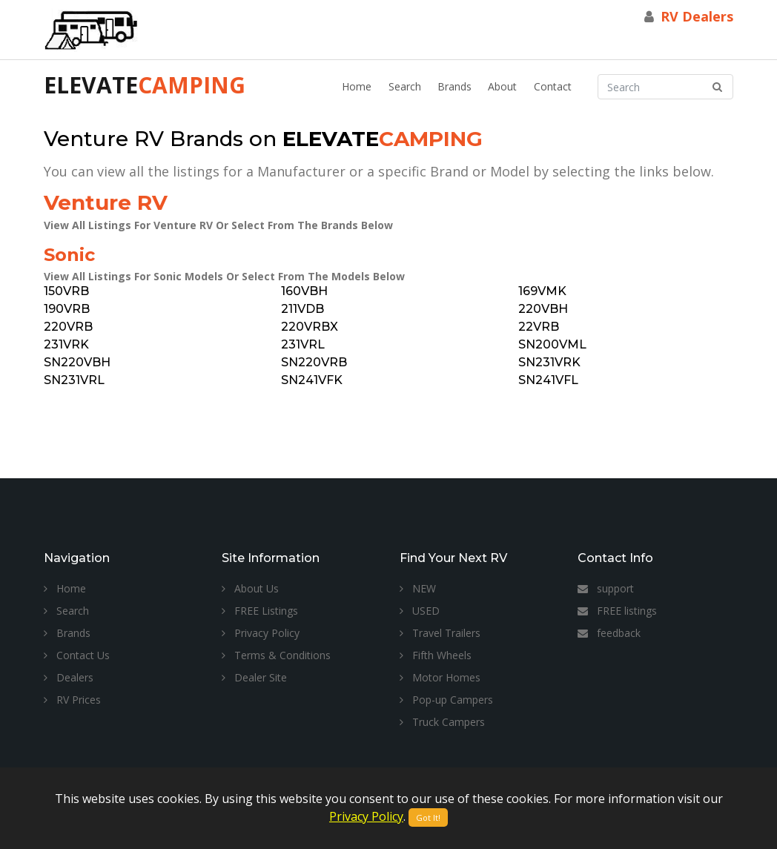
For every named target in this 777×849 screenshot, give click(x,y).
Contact (553, 86)
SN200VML (552, 344)
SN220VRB (314, 362)
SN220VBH (77, 362)
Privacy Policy (261, 633)
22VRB (538, 327)
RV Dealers (697, 16)
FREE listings (617, 611)
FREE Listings (260, 611)
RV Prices (72, 700)
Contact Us (77, 655)
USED (420, 611)
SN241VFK (312, 380)
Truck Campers (442, 722)
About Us (250, 588)
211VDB (302, 309)
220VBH (543, 309)
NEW (418, 588)
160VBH (304, 291)
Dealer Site (254, 677)
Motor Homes (440, 677)
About (502, 86)
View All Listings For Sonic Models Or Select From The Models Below (224, 276)
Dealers (68, 677)
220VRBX (309, 327)
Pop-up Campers (446, 700)
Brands (454, 86)
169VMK (542, 291)
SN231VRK (549, 362)
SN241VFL (548, 380)
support (606, 588)
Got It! (428, 817)
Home (356, 86)
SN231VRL (74, 380)
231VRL (303, 344)
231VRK (66, 344)
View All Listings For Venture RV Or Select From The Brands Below (218, 225)
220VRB (68, 327)
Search (405, 86)
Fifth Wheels (436, 655)
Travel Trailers (440, 633)
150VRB (66, 291)
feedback (609, 633)
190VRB (67, 309)
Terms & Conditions (276, 655)
